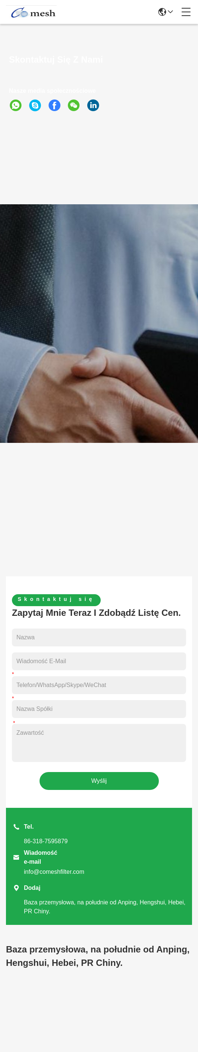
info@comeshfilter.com (54, 872)
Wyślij (99, 781)
